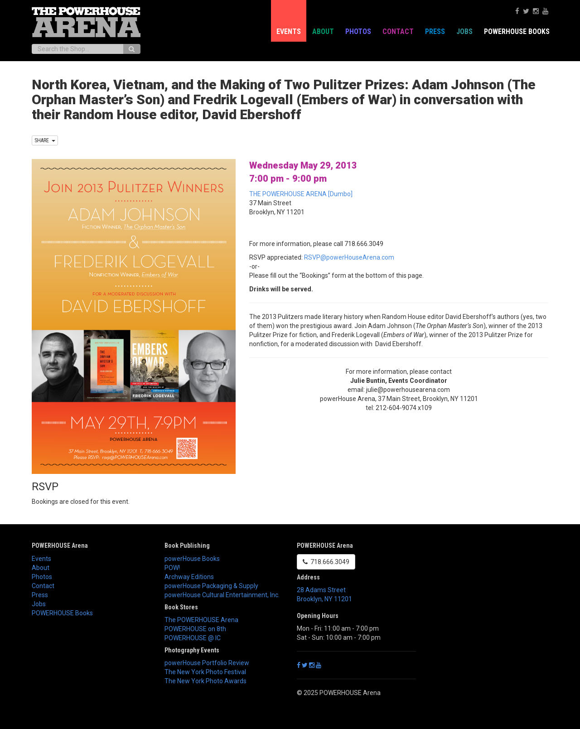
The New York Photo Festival (205, 672)
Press (435, 31)
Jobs (464, 31)
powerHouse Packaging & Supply (211, 585)
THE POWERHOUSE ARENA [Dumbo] (301, 194)
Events (288, 31)
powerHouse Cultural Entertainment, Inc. (222, 595)
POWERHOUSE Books (517, 31)
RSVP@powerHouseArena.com (349, 257)
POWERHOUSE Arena (60, 545)
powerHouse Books (192, 558)
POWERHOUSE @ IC (192, 638)
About (323, 31)
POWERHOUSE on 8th (195, 628)
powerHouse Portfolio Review (206, 662)
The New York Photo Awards (205, 681)
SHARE (44, 140)
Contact (398, 31)
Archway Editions (189, 576)
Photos (358, 31)
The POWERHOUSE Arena (201, 619)
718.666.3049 (326, 561)
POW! (172, 567)
